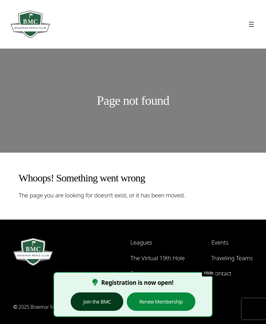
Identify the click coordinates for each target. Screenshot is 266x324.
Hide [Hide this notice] (208, 272)
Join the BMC (97, 301)
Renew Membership (161, 301)
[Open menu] (251, 24)
